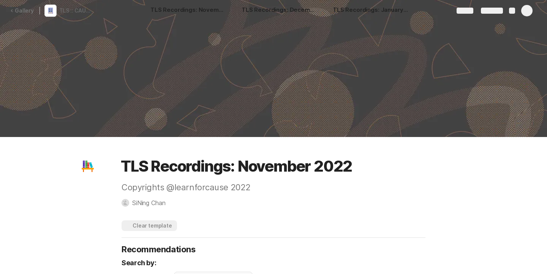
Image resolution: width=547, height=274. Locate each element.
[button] (87, 166)
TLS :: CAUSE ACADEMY (77, 10)
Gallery (22, 10)
